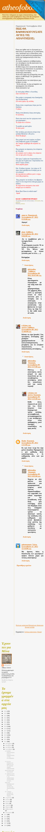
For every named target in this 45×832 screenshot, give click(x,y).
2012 (5, 741)
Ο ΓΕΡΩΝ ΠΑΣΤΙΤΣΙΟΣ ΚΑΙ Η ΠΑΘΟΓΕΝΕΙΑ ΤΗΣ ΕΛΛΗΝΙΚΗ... (10, 755)
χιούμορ (23, 203)
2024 (5, 716)
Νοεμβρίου (8, 745)
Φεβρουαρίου (9, 809)
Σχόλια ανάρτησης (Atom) (33, 632)
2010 (5, 817)
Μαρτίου (8, 807)
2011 (5, 814)
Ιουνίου (7, 801)
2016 (5, 733)
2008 (5, 821)
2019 (5, 726)
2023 (5, 718)
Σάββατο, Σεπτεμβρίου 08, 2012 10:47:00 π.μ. (35, 273)
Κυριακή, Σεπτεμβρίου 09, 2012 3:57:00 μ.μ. (34, 365)
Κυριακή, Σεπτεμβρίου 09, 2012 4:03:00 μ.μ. (34, 474)
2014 (5, 737)
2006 (5, 825)
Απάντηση (26, 225)
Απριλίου (8, 805)
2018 (5, 728)
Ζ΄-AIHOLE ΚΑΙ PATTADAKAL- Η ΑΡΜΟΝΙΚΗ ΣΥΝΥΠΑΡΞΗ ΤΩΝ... (10, 777)
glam (23, 232)
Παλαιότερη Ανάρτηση (36, 625)
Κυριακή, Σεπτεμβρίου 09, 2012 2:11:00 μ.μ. (30, 443)
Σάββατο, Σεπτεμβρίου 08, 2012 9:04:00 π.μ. (30, 234)
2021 (5, 722)
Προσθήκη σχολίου (24, 565)
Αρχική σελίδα (29, 627)
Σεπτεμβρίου (9, 749)
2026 (5, 711)
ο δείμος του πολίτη (26, 326)
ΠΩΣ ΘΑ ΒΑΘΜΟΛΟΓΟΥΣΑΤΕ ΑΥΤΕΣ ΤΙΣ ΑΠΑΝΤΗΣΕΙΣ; (9, 786)
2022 (5, 720)
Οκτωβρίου (8, 747)
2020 (5, 724)
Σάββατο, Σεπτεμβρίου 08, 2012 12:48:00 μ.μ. (30, 329)
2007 (5, 823)
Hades (24, 441)
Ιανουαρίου (8, 812)
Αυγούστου (8, 797)
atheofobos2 (20, 7)
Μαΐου (7, 803)
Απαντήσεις (28, 265)
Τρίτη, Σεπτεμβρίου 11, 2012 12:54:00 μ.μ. (30, 547)
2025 (5, 713)
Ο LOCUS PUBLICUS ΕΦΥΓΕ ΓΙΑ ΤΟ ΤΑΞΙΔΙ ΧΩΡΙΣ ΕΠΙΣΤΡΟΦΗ (9, 765)
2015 (5, 735)
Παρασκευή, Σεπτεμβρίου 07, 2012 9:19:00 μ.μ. (30, 217)
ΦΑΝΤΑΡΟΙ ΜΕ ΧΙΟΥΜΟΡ (9, 771)
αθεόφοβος (32, 269)
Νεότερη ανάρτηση (22, 625)
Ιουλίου (7, 799)
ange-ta (24, 215)
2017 (5, 731)
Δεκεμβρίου (8, 743)
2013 (5, 739)
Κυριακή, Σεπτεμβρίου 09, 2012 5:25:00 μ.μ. (34, 397)
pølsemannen (27, 544)
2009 (5, 819)
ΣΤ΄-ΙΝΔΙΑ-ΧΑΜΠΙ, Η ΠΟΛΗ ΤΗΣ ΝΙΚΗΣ (9, 794)
